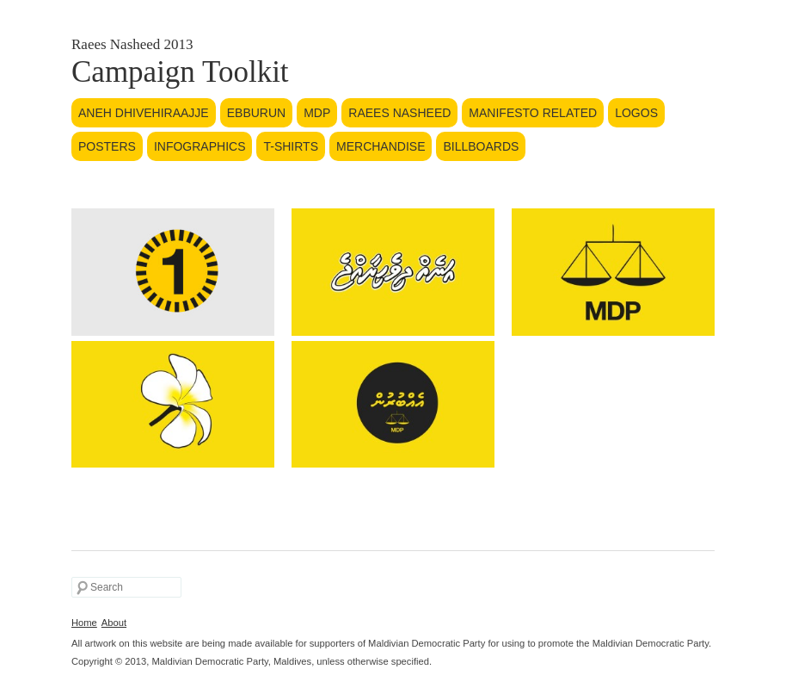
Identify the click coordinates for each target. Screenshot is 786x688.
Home (84, 622)
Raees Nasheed (399, 113)
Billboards (481, 146)
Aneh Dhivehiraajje (143, 113)
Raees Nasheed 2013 (132, 44)
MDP (317, 113)
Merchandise (380, 146)
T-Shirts (290, 146)
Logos (636, 113)
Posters (107, 146)
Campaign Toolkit (180, 72)
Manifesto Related (533, 113)
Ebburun (256, 113)
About (113, 622)
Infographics (200, 146)
